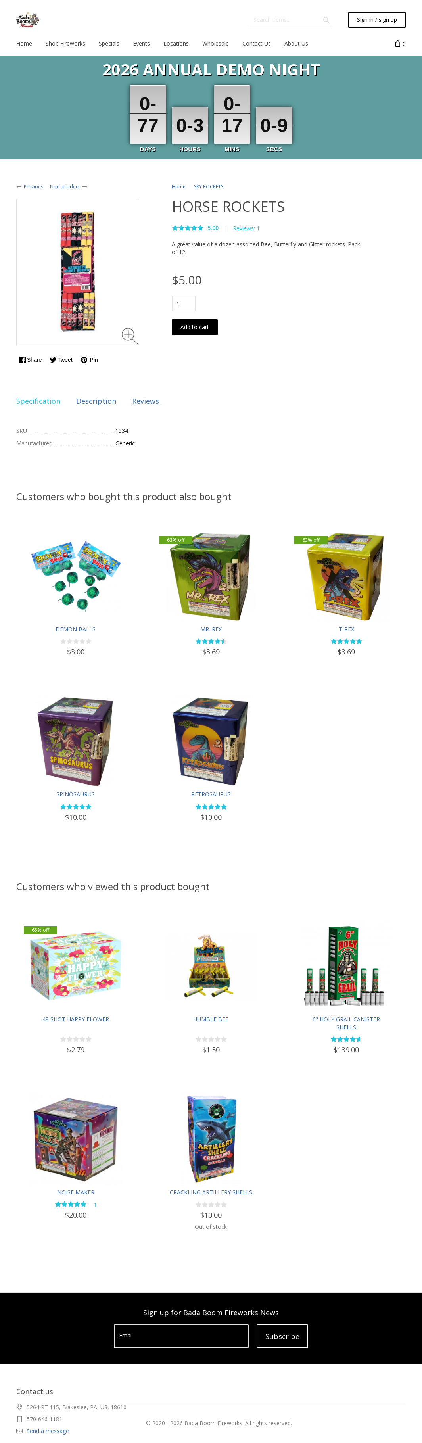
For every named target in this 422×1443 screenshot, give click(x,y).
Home (179, 186)
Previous (33, 186)
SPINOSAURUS (75, 794)
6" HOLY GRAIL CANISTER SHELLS (346, 1023)
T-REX (346, 629)
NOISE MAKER (75, 1192)
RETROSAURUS (211, 794)
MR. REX (211, 629)
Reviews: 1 (246, 228)
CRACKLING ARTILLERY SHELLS (211, 1192)
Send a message (48, 1431)
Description (96, 401)
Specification (38, 401)
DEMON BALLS (76, 629)
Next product (65, 186)
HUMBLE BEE (210, 1019)
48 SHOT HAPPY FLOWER (75, 1019)
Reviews (145, 401)
